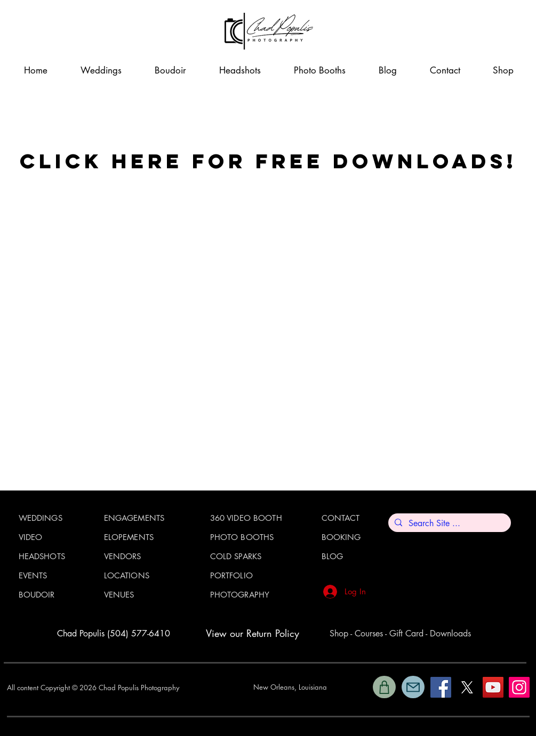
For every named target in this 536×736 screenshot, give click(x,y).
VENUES (119, 595)
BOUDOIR (37, 595)
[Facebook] (440, 687)
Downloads (450, 633)
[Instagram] (519, 687)
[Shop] (384, 687)
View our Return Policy (252, 633)
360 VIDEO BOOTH (246, 518)
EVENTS (33, 575)
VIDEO (31, 537)
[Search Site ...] (449, 523)
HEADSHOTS (42, 556)
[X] (467, 687)
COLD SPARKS (236, 556)
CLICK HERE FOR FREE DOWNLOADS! (268, 161)
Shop (339, 633)
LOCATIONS (126, 575)
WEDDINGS (40, 518)
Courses (369, 633)
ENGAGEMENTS (134, 518)
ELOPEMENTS (129, 537)
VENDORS (122, 556)
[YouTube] (493, 687)
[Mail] (413, 687)
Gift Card (406, 633)
